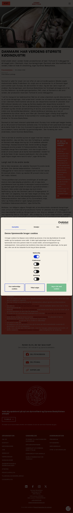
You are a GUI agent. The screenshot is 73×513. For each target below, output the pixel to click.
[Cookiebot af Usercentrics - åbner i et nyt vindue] (59, 222)
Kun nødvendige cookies (14, 288)
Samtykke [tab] (15, 227)
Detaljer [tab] (36, 227)
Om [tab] (57, 227)
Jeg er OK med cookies (56, 288)
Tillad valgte (35, 287)
